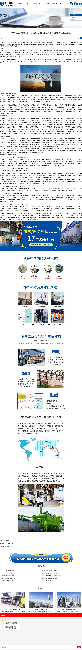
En (68, 4)
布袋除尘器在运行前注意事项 (7, 575)
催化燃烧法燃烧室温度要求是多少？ (49, 570)
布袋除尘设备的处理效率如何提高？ (9, 570)
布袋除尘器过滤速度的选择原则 (8, 573)
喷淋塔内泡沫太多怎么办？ (47, 580)
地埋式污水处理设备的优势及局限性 (49, 578)
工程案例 (34, 4)
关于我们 (41, 4)
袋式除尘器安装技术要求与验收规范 (49, 573)
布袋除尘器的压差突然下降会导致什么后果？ (51, 575)
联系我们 (62, 4)
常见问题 (73, 17)
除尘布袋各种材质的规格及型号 (8, 578)
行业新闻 (73, 14)
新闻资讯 (55, 4)
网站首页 (19, 4)
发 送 (79, 647)
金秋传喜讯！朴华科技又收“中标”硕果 (9, 580)
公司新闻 (73, 19)
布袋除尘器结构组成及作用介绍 (7, 546)
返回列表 (77, 38)
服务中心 (48, 4)
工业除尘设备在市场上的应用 (7, 543)
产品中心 (27, 4)
